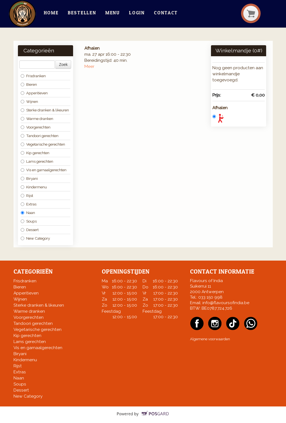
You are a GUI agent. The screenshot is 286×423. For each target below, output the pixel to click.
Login (137, 12)
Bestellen (82, 12)
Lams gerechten (37, 161)
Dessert (30, 229)
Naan (28, 212)
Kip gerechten (35, 153)
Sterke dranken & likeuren (45, 110)
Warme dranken (37, 118)
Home (51, 12)
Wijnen (29, 101)
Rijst (27, 195)
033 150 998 (210, 297)
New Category (35, 238)
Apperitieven (34, 93)
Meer (89, 66)
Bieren (29, 84)
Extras (28, 204)
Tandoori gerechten (39, 135)
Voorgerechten (35, 127)
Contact (166, 12)
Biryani (29, 178)
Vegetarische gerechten (43, 144)
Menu (112, 12)
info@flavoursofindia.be (225, 302)
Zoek (63, 64)
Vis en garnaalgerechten (43, 170)
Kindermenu (34, 187)
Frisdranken (33, 76)
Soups (29, 221)
